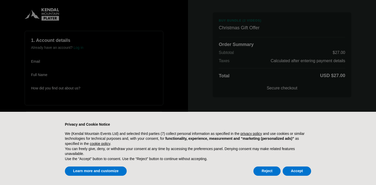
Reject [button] (267, 171)
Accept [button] (297, 171)
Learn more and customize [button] (95, 171)
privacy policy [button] (251, 134)
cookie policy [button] (100, 144)
